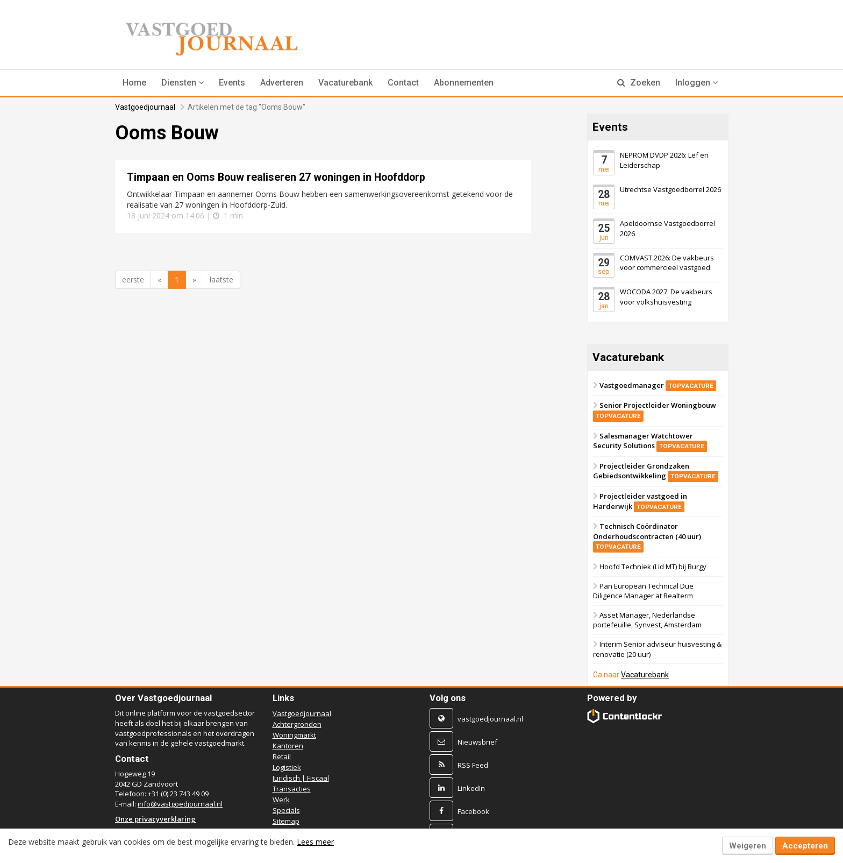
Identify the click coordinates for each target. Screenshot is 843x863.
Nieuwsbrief (477, 742)
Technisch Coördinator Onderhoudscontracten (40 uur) (647, 536)
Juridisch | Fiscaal (301, 778)
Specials (286, 810)
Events (232, 82)
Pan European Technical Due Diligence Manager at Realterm (643, 591)
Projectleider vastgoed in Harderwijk (640, 501)
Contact (403, 82)
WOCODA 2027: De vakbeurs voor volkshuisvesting (666, 297)
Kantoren (288, 746)
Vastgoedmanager (657, 385)
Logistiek (287, 767)
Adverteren (281, 82)
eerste (133, 279)
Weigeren (747, 846)
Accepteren (805, 846)
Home (134, 82)
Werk (281, 799)
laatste (221, 279)
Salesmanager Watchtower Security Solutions (650, 440)
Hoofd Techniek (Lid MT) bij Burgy (652, 566)
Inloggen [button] (696, 82)
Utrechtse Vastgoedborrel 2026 (670, 189)
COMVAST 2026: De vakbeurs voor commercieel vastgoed (667, 262)
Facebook (473, 811)
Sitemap (286, 821)
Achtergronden (297, 724)
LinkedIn (471, 788)
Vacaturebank (345, 82)
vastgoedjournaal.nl (490, 719)
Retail (282, 756)
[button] (182, 83)
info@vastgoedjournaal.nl (180, 804)
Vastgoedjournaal (145, 107)
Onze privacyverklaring (155, 819)
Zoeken (638, 82)
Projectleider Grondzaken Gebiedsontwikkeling (655, 471)
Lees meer (315, 842)
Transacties (292, 789)
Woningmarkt (294, 735)
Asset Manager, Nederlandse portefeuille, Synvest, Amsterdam (647, 620)
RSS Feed (473, 765)
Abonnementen (464, 82)
